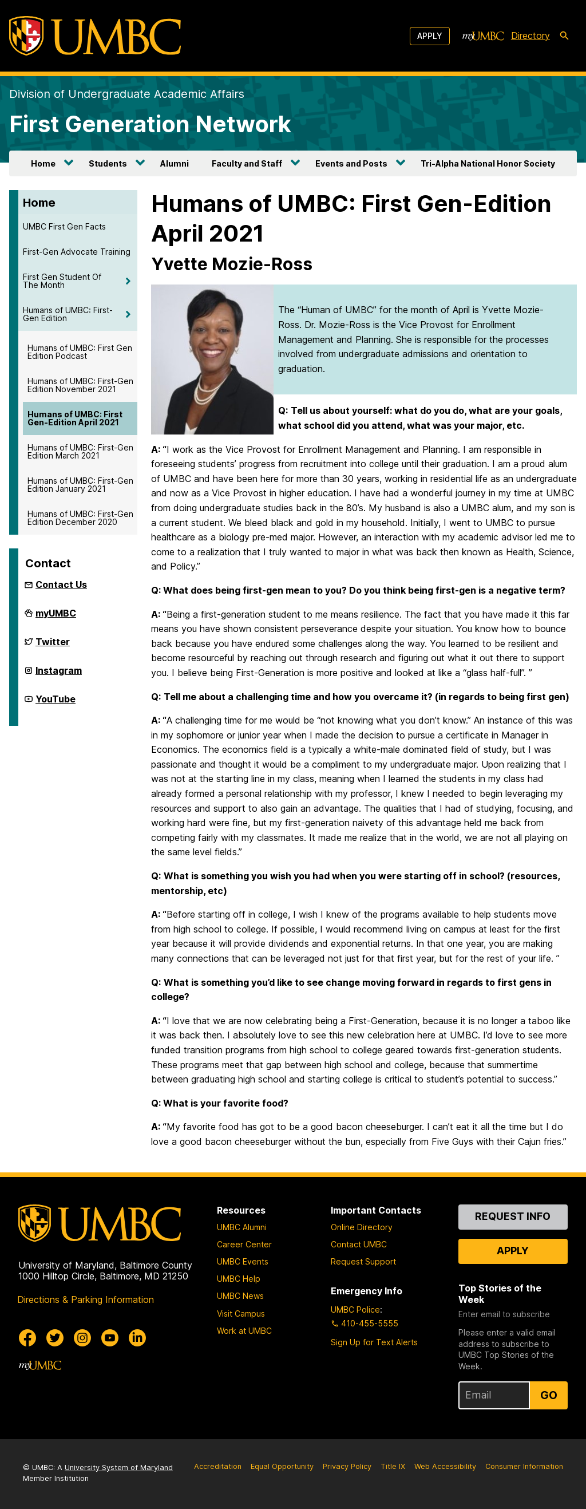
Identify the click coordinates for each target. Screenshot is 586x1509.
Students (108, 163)
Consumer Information (524, 1466)
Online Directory (362, 1227)
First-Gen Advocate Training (76, 251)
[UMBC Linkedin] (137, 1337)
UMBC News (240, 1296)
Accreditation (217, 1466)
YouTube (55, 703)
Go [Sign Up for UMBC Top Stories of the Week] (548, 1395)
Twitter (52, 646)
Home (43, 163)
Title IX (393, 1466)
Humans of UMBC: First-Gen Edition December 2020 (80, 518)
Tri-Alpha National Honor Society (488, 163)
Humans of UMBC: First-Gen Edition (68, 314)
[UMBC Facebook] (27, 1337)
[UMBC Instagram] (82, 1337)
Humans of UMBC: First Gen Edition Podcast (79, 352)
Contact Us (61, 584)
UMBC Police (355, 1309)
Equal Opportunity (282, 1466)
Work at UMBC (244, 1331)
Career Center (244, 1244)
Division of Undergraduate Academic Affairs (126, 94)
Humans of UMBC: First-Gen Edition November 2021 (80, 385)
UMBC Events (242, 1261)
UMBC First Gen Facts (64, 226)
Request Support (363, 1261)
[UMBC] (95, 35)
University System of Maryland (119, 1467)
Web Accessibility (445, 1466)
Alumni (174, 163)
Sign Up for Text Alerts (374, 1342)
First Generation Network (150, 124)
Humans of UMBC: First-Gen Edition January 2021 (80, 484)
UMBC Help (238, 1278)
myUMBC (55, 617)
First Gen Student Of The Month (62, 281)
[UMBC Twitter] (55, 1337)
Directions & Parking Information (85, 1299)
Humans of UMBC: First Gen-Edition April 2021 (74, 418)
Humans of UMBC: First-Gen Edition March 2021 (80, 451)
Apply (429, 36)
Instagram (58, 674)
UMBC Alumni (242, 1227)
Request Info (513, 1216)
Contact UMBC (359, 1244)
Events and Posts (351, 163)
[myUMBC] (483, 36)
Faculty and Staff (247, 163)
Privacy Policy (347, 1466)
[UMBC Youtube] (109, 1337)
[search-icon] (564, 36)
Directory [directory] (530, 35)
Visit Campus (241, 1313)
